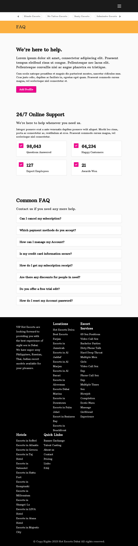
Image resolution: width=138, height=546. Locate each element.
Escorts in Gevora (26, 449)
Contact (48, 454)
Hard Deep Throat (91, 352)
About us (49, 449)
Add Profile (26, 89)
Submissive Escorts (107, 16)
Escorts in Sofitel (26, 440)
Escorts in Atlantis (27, 445)
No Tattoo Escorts (57, 16)
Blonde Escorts (32, 16)
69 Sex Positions (90, 334)
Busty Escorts (81, 16)
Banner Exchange (54, 440)
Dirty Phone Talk (90, 347)
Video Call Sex (89, 338)
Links (47, 463)
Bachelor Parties (90, 343)
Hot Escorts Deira (63, 329)
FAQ (46, 467)
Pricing (48, 458)
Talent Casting (52, 445)
